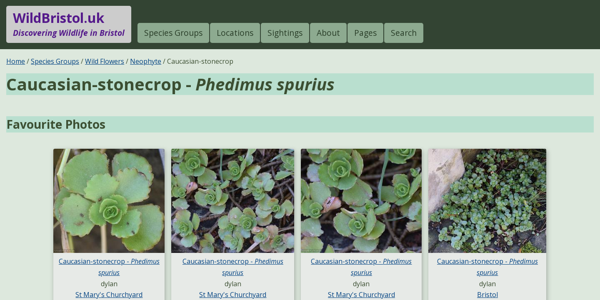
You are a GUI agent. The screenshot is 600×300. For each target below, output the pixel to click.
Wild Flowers (104, 61)
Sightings (285, 32)
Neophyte (145, 61)
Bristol (487, 294)
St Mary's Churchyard (108, 294)
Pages (365, 32)
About (328, 32)
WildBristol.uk (69, 24)
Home (15, 61)
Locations (235, 32)
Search (404, 32)
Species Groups (173, 32)
